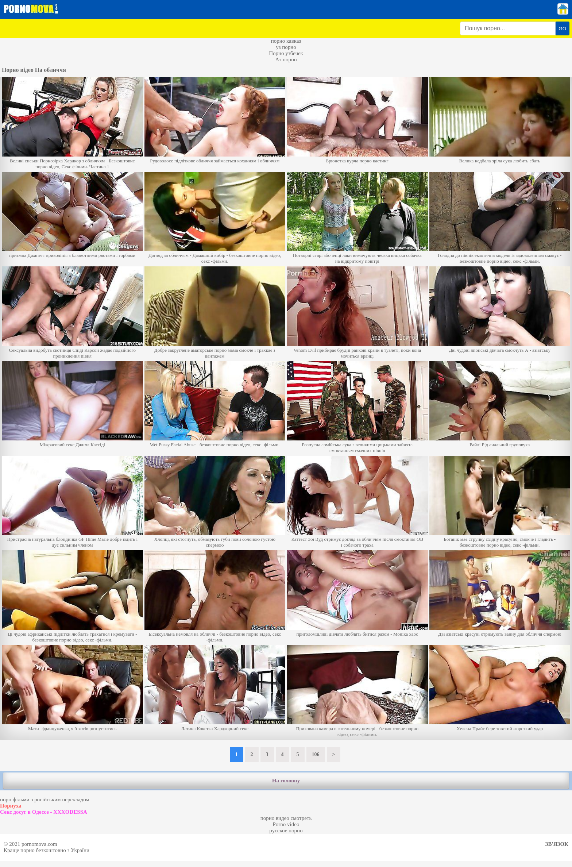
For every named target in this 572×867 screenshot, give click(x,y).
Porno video (286, 824)
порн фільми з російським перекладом (44, 799)
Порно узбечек (286, 53)
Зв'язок (556, 844)
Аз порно (286, 59)
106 (316, 754)
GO (562, 28)
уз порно (286, 47)
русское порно (285, 830)
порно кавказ (286, 41)
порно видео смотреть (286, 818)
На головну (286, 780)
